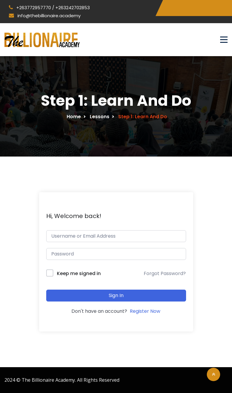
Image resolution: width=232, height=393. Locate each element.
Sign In (116, 295)
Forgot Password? (165, 273)
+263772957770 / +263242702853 (49, 7)
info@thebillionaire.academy (45, 15)
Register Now (145, 311)
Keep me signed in (79, 273)
